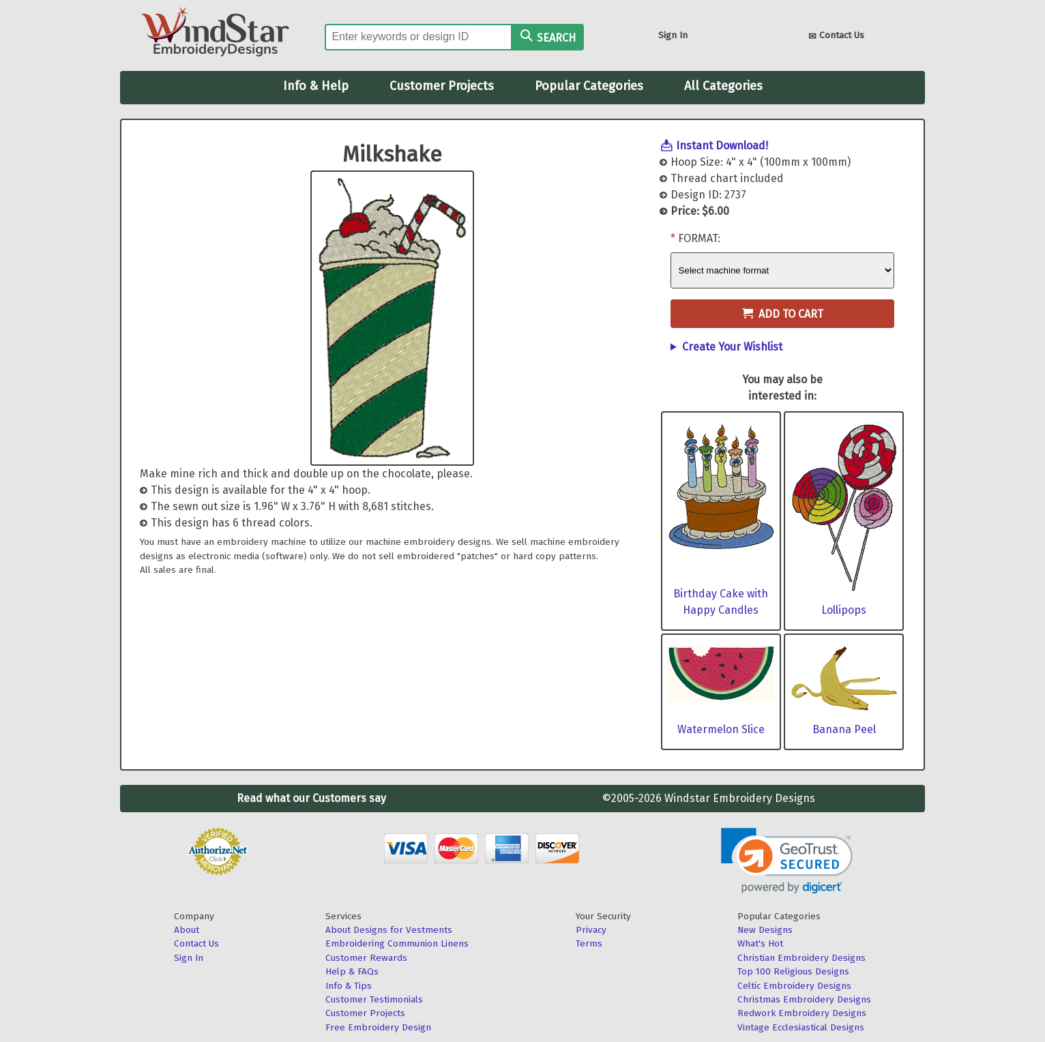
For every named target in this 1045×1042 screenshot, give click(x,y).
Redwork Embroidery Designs (801, 1013)
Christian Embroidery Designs (801, 958)
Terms (589, 943)
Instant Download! (722, 145)
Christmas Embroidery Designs (804, 999)
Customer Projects (441, 85)
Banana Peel (844, 729)
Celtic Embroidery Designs (794, 986)
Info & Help (316, 85)
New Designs (765, 930)
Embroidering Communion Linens (397, 943)
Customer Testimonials (374, 999)
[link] (786, 861)
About (186, 930)
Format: (699, 238)
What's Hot (760, 943)
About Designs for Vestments (388, 930)
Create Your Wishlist (732, 346)
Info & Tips (348, 986)
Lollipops (843, 610)
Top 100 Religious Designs (793, 971)
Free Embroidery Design (378, 1027)
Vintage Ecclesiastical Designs (800, 1027)
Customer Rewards (366, 958)
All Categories (723, 85)
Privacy (591, 930)
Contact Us (836, 36)
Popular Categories (589, 85)
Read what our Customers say (311, 798)
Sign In (673, 35)
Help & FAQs (352, 971)
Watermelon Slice (721, 729)
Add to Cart (782, 314)
